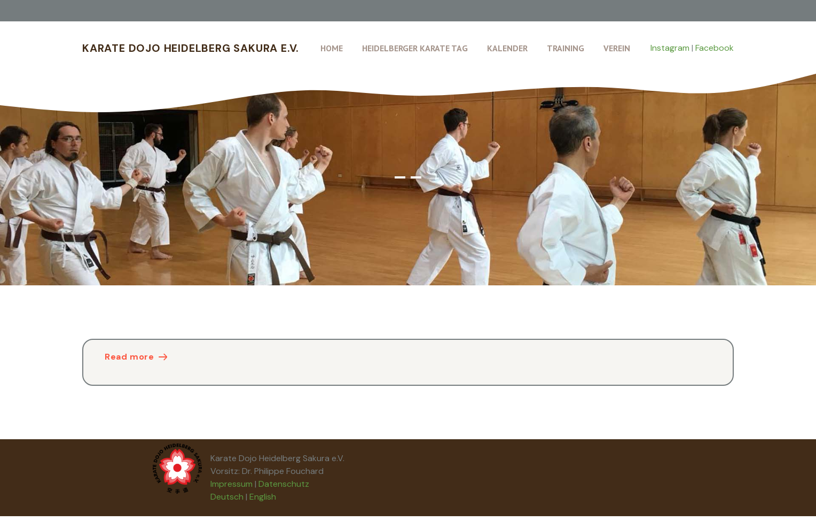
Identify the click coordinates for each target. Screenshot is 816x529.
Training (565, 48)
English (262, 496)
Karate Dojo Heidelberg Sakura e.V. (190, 48)
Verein (616, 48)
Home (331, 48)
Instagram (669, 47)
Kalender (507, 48)
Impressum (231, 483)
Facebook (714, 47)
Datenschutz (283, 483)
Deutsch (227, 496)
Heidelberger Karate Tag (415, 48)
